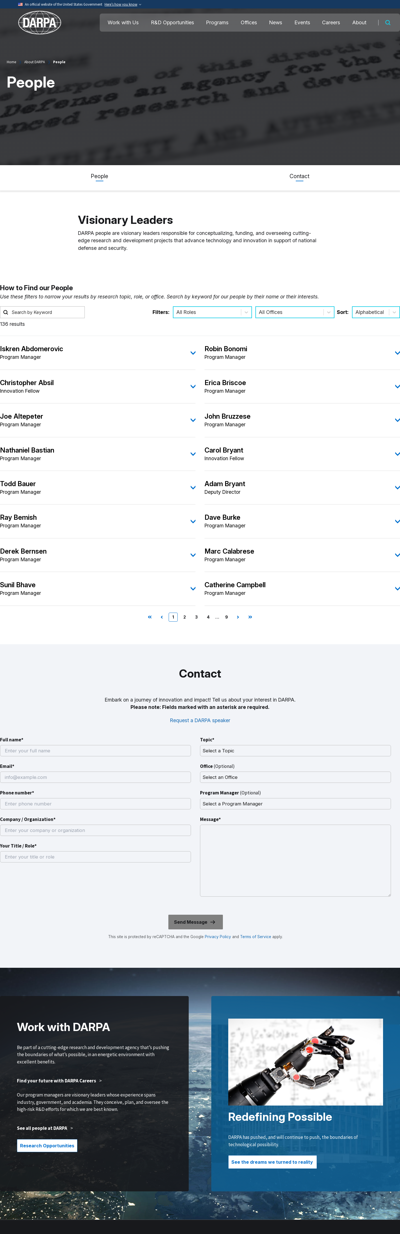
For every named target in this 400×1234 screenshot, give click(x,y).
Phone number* (17, 793)
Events (302, 22)
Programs (217, 22)
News (275, 22)
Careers (331, 22)
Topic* (207, 740)
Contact (299, 176)
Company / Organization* (28, 819)
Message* (210, 819)
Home (11, 62)
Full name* (11, 740)
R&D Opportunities (172, 22)
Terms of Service (255, 936)
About (359, 22)
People (99, 176)
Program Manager (230, 793)
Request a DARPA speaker (200, 720)
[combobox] (177, 312)
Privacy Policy (218, 936)
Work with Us (123, 22)
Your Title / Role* (18, 846)
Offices (249, 22)
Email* (7, 766)
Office (217, 766)
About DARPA (34, 62)
